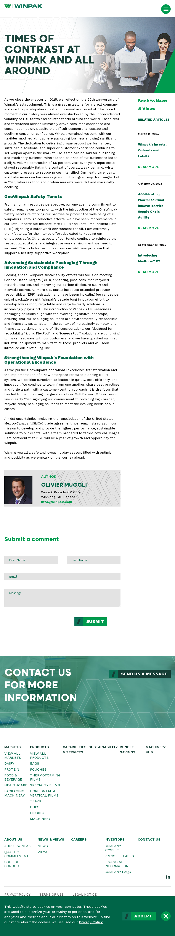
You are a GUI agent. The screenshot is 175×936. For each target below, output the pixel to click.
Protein (11, 769)
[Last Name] (93, 560)
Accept (143, 916)
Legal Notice (84, 894)
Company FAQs (117, 872)
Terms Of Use (51, 894)
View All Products (39, 755)
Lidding (37, 813)
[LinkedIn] (168, 876)
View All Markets (12, 755)
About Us (13, 839)
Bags (34, 763)
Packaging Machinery (14, 793)
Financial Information (116, 864)
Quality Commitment (16, 854)
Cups (34, 807)
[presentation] (37, 625)
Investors (114, 839)
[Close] (166, 916)
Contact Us (149, 839)
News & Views (51, 839)
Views (43, 852)
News (43, 846)
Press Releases (119, 856)
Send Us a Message (144, 674)
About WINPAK (17, 846)
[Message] (62, 598)
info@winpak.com (56, 502)
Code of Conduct (12, 864)
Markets (12, 747)
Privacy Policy (91, 922)
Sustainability (103, 747)
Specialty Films (45, 785)
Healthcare (15, 785)
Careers (79, 839)
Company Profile (112, 848)
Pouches (38, 769)
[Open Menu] (166, 9)
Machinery (40, 819)
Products (39, 747)
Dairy (9, 763)
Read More (148, 167)
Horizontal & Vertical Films (44, 793)
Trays (35, 801)
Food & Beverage (13, 777)
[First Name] (31, 560)
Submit (95, 621)
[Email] (62, 576)
